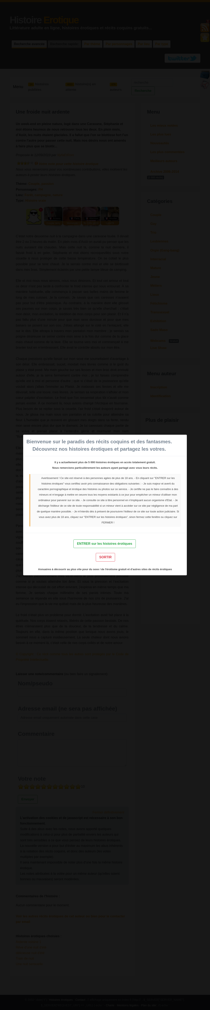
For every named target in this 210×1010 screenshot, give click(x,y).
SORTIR (105, 557)
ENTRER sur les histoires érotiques (104, 543)
